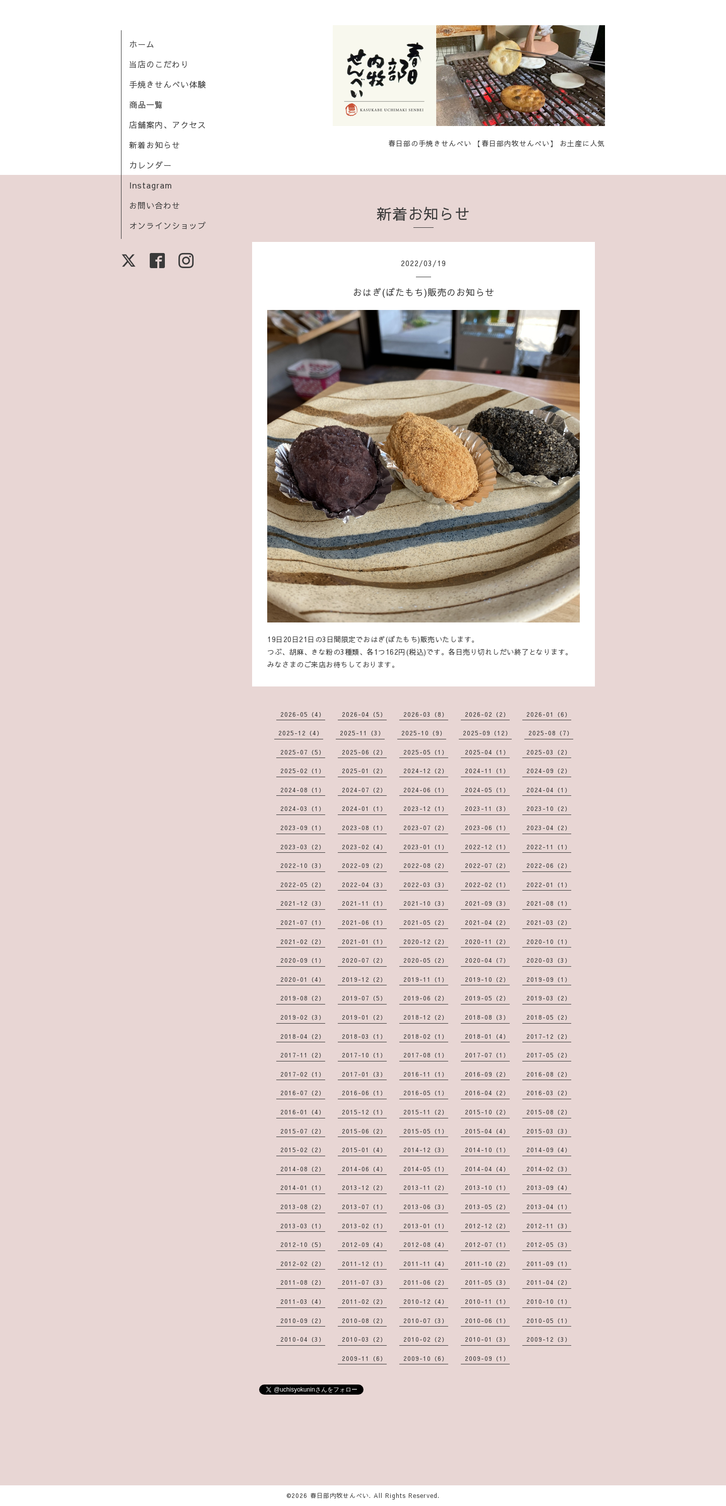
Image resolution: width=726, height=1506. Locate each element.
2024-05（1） (487, 790)
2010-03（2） (364, 1339)
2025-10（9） (423, 733)
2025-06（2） (364, 752)
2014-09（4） (548, 1150)
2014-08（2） (302, 1169)
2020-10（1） (548, 941)
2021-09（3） (487, 903)
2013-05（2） (487, 1207)
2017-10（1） (364, 1055)
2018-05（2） (548, 1017)
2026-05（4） (302, 714)
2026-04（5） (364, 714)
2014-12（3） (425, 1150)
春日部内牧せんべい (339, 1495)
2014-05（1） (425, 1169)
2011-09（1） (548, 1264)
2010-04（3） (302, 1339)
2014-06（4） (364, 1169)
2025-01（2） (364, 771)
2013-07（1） (364, 1207)
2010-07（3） (425, 1320)
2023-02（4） (364, 847)
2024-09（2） (548, 771)
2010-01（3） (487, 1339)
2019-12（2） (364, 979)
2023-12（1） (425, 808)
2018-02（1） (425, 1036)
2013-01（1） (425, 1226)
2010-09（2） (302, 1320)
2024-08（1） (302, 790)
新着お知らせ (154, 144)
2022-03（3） (425, 885)
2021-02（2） (302, 941)
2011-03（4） (302, 1301)
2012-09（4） (364, 1244)
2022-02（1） (487, 885)
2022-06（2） (548, 865)
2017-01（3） (364, 1074)
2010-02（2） (425, 1339)
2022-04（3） (364, 885)
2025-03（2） (548, 752)
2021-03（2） (548, 922)
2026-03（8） (425, 714)
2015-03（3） (548, 1131)
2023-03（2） (302, 847)
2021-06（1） (364, 922)
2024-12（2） (425, 771)
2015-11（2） (425, 1112)
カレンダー (150, 164)
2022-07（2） (487, 865)
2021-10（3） (425, 903)
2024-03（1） (302, 808)
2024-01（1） (364, 808)
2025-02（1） (302, 771)
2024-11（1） (487, 771)
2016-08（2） (548, 1074)
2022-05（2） (302, 885)
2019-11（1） (425, 979)
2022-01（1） (548, 885)
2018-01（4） (487, 1036)
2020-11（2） (487, 941)
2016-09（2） (487, 1074)
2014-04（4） (487, 1169)
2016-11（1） (425, 1074)
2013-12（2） (364, 1187)
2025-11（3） (362, 733)
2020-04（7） (487, 960)
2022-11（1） (548, 847)
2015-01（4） (364, 1150)
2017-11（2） (302, 1055)
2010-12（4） (425, 1301)
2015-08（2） (548, 1112)
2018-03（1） (364, 1036)
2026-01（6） (548, 714)
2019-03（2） (548, 998)
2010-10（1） (548, 1301)
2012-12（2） (487, 1226)
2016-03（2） (548, 1093)
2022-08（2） (425, 865)
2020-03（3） (548, 960)
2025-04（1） (487, 752)
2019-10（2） (487, 979)
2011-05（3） (487, 1282)
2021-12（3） (302, 903)
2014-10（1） (487, 1150)
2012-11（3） (548, 1226)
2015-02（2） (302, 1150)
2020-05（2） (425, 960)
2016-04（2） (487, 1093)
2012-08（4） (425, 1244)
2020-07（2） (364, 960)
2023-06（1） (487, 828)
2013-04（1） (548, 1207)
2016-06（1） (364, 1093)
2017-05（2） (548, 1055)
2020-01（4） (302, 979)
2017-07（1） (487, 1055)
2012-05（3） (548, 1244)
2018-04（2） (302, 1036)
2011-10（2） (487, 1264)
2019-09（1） (548, 979)
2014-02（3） (548, 1169)
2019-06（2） (425, 998)
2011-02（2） (364, 1301)
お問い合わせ (154, 205)
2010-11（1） (487, 1301)
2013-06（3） (425, 1207)
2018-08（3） (487, 1017)
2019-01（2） (364, 1017)
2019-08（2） (302, 998)
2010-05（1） (548, 1320)
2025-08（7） (550, 733)
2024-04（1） (548, 790)
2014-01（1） (302, 1187)
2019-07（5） (364, 998)
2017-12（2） (548, 1036)
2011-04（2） (548, 1282)
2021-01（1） (364, 941)
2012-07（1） (487, 1244)
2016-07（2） (302, 1093)
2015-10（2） (487, 1112)
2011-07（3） (364, 1282)
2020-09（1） (302, 960)
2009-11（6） (364, 1358)
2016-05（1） (425, 1093)
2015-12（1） (364, 1112)
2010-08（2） (364, 1320)
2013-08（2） (302, 1207)
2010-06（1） (487, 1320)
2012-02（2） (302, 1264)
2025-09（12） (487, 733)
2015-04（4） (487, 1131)
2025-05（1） (425, 752)
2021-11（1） (364, 903)
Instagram (150, 185)
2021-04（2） (487, 922)
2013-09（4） (548, 1187)
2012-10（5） (302, 1244)
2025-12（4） (300, 733)
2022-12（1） (487, 847)
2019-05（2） (487, 998)
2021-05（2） (425, 922)
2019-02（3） (302, 1017)
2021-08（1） (548, 903)
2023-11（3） (487, 808)
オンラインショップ (167, 225)
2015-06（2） (364, 1131)
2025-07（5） (302, 752)
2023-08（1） (364, 828)
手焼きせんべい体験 (167, 84)
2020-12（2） (425, 941)
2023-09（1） (302, 828)
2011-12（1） (364, 1264)
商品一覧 (146, 104)
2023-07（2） (425, 828)
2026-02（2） (487, 714)
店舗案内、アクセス (167, 124)
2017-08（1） (425, 1055)
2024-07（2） (364, 790)
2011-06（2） (425, 1282)
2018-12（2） (425, 1017)
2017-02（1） (302, 1074)
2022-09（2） (364, 865)
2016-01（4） (302, 1112)
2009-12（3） (548, 1339)
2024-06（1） (425, 790)
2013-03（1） (302, 1226)
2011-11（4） (425, 1264)
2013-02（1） (364, 1226)
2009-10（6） (425, 1358)
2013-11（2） (425, 1187)
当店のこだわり (159, 64)
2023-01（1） (425, 847)
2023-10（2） (548, 808)
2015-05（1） (425, 1131)
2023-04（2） (548, 828)
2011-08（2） (302, 1282)
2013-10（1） (487, 1187)
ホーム (142, 43)
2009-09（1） (487, 1358)
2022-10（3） (302, 865)
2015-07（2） (302, 1131)
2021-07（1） (302, 922)
